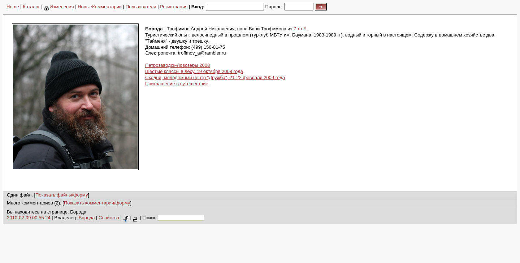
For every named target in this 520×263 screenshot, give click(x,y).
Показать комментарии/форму (97, 203)
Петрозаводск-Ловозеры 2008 (177, 65)
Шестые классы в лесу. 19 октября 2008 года (194, 71)
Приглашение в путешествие (176, 83)
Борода (87, 217)
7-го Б (300, 28)
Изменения (59, 6)
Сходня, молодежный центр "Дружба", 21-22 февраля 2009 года (215, 77)
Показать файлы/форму (61, 195)
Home (12, 6)
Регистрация (173, 6)
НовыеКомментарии (100, 6)
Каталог (31, 6)
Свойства (109, 217)
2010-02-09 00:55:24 (29, 217)
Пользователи (141, 6)
